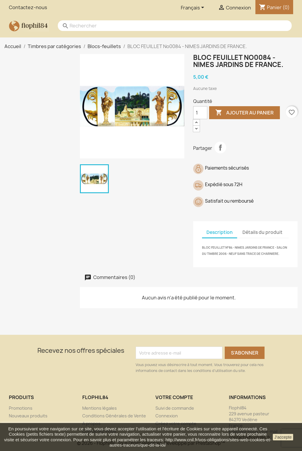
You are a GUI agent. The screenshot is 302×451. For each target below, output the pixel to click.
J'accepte (283, 437)
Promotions (20, 408)
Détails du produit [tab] (262, 232)
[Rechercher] (169, 25)
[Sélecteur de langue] (193, 8)
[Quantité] (200, 112)
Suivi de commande (174, 408)
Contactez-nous (28, 7)
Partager (220, 147)
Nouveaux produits (28, 416)
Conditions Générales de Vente (114, 416)
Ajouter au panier (244, 113)
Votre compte (174, 397)
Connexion (166, 416)
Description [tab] (219, 232)
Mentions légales (99, 408)
